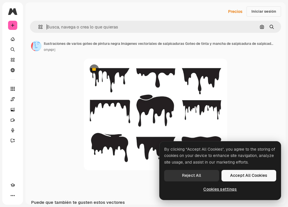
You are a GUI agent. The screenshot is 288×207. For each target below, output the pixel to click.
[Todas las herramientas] (12, 88)
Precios (235, 11)
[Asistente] (12, 140)
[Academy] (12, 185)
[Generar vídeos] (12, 119)
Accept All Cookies (249, 175)
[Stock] (12, 59)
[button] (38, 27)
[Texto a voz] (12, 130)
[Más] (12, 195)
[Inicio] (12, 39)
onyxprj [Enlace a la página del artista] (49, 49)
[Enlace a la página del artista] (36, 46)
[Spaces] (12, 99)
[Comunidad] (12, 70)
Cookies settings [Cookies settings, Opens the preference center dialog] (220, 189)
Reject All (191, 175)
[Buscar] (12, 49)
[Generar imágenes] (12, 109)
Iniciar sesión (263, 11)
